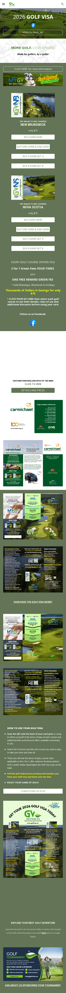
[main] (33, 17)
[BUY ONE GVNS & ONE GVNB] (33, 229)
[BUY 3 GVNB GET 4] (33, 156)
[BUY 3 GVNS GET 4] (33, 239)
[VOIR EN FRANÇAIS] (33, 32)
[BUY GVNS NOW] (33, 220)
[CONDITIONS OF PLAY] (33, 791)
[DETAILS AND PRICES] (33, 390)
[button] (3, 4)
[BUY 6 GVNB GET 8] (33, 166)
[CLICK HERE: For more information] (33, 69)
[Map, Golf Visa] (33, 901)
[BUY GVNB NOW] (33, 137)
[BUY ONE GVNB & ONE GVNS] (33, 147)
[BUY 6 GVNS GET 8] (33, 248)
